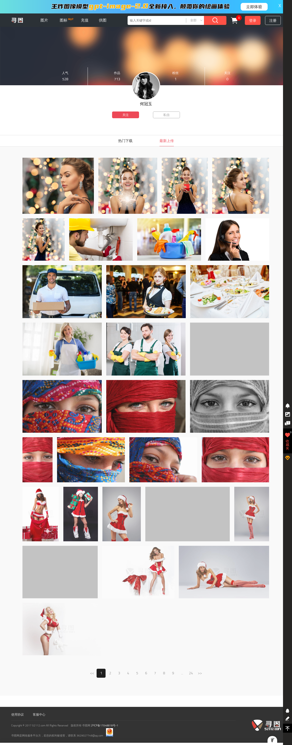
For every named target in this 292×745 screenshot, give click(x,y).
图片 (44, 20)
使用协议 (17, 715)
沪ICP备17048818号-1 (104, 725)
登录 (252, 20)
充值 (84, 20)
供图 (102, 20)
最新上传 (166, 141)
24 (191, 673)
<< (92, 673)
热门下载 (125, 141)
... (182, 673)
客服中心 (39, 715)
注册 (273, 20)
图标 (66, 20)
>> (200, 673)
